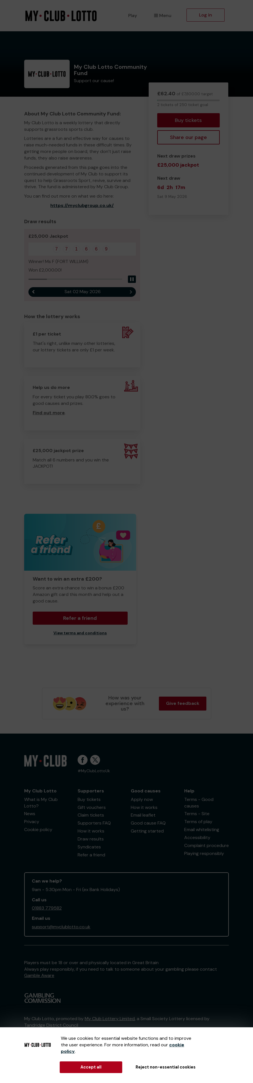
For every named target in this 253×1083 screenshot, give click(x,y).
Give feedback (182, 703)
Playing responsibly (204, 853)
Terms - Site (197, 814)
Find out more (49, 413)
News (29, 814)
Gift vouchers (92, 807)
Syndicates (89, 847)
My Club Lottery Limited (110, 1019)
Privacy (31, 822)
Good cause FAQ (148, 823)
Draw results (91, 839)
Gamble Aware (39, 975)
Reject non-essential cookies (166, 1067)
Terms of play (198, 822)
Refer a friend (80, 618)
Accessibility (197, 837)
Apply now (142, 799)
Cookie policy (38, 830)
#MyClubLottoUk (94, 771)
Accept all (90, 1067)
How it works (91, 831)
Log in (205, 15)
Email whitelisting (201, 830)
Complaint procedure (206, 845)
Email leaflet (143, 815)
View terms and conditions (80, 633)
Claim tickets (91, 815)
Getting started (147, 831)
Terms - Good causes (198, 802)
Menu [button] (162, 15)
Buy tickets (188, 120)
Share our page (188, 137)
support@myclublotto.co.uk (61, 927)
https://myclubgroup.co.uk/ (82, 205)
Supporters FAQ (94, 823)
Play (132, 15)
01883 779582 (47, 908)
